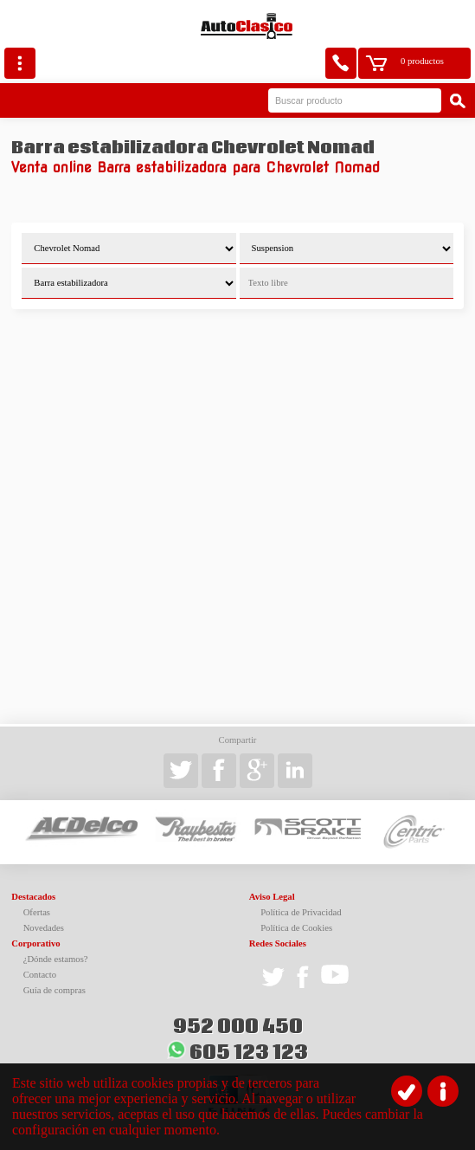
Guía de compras (54, 990)
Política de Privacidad (301, 912)
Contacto (39, 974)
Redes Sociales (277, 943)
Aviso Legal (272, 896)
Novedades (43, 928)
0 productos (422, 61)
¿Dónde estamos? (55, 959)
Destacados (33, 896)
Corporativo (35, 943)
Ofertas (36, 912)
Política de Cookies (296, 928)
